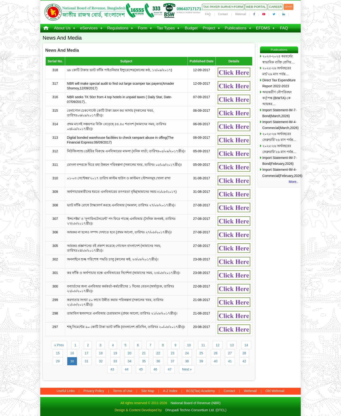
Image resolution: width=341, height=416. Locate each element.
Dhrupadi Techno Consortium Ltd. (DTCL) (195, 410)
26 (216, 353)
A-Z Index (170, 391)
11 (203, 345)
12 (218, 345)
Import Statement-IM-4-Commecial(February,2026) (280, 172)
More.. (293, 182)
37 (173, 361)
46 (155, 369)
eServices (89, 28)
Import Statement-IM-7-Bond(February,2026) (279, 161)
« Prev (59, 345)
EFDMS (263, 28)
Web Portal (256, 7)
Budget (191, 28)
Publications (236, 28)
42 (244, 361)
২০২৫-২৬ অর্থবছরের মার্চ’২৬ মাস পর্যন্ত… (276, 71)
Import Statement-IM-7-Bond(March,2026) (279, 113)
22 (158, 353)
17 (86, 353)
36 (158, 361)
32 (101, 361)
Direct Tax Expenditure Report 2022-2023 (279, 83)
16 (72, 353)
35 (144, 361)
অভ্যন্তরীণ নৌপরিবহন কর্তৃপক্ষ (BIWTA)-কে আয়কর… (277, 98)
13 (232, 345)
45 (141, 369)
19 (115, 353)
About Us (62, 28)
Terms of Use (122, 391)
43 (112, 369)
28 (244, 353)
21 (144, 353)
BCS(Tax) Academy (200, 391)
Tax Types (166, 28)
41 (230, 361)
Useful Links (66, 391)
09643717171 (189, 9)
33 (115, 361)
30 (72, 361)
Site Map (147, 391)
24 (187, 353)
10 (189, 345)
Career (275, 7)
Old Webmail (274, 391)
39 (201, 361)
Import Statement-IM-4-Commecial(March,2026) (280, 125)
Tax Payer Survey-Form (223, 7)
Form (142, 28)
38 (187, 361)
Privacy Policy (93, 391)
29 (58, 361)
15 (58, 353)
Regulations (118, 28)
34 (129, 361)
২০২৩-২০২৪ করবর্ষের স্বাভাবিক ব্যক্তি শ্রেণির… (278, 59)
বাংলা (288, 7)
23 (173, 353)
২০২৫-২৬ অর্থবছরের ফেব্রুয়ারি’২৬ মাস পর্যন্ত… (279, 137)
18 (101, 353)
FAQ (208, 14)
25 (201, 353)
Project (209, 28)
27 (230, 353)
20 (129, 353)
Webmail (240, 14)
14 (246, 345)
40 (216, 361)
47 (169, 369)
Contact (223, 14)
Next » (187, 369)
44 (127, 369)
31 (86, 361)
